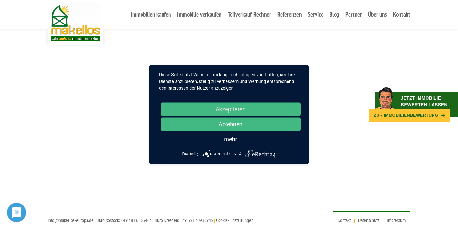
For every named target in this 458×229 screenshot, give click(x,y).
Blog (334, 14)
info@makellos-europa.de (71, 220)
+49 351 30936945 (196, 220)
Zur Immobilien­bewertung (409, 115)
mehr (230, 139)
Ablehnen (230, 124)
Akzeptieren (231, 109)
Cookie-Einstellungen (234, 220)
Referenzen (289, 14)
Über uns (377, 14)
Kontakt (401, 14)
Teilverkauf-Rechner (249, 14)
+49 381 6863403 (136, 220)
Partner (353, 14)
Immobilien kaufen (151, 14)
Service (315, 14)
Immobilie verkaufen (199, 14)
